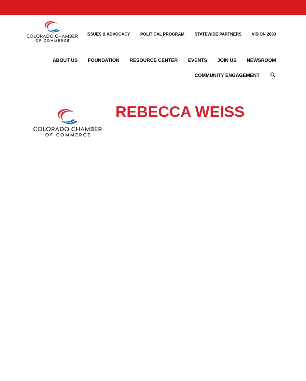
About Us (65, 60)
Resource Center (154, 60)
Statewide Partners (218, 34)
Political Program (162, 34)
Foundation (103, 60)
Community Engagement (227, 75)
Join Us (226, 60)
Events (197, 60)
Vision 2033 (264, 34)
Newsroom (261, 60)
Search (273, 75)
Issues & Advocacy (108, 34)
